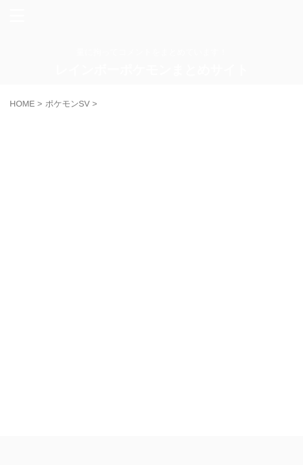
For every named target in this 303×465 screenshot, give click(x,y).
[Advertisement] (151, 266)
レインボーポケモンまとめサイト (152, 70)
